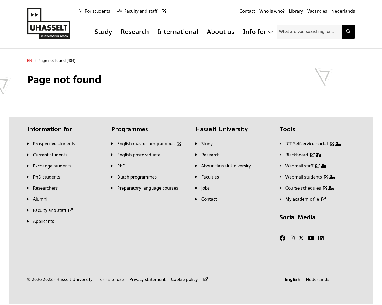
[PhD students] (43, 177)
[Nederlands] (343, 11)
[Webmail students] (307, 177)
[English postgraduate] (135, 155)
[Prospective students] (51, 143)
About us (220, 31)
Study (103, 31)
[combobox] (309, 32)
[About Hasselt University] (223, 166)
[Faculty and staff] (146, 11)
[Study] (204, 143)
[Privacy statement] (147, 279)
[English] (292, 279)
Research (135, 31)
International (177, 31)
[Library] (296, 11)
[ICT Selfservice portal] (310, 143)
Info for (258, 31)
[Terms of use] (111, 279)
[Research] (207, 155)
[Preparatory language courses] (144, 188)
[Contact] (247, 11)
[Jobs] (202, 188)
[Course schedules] (307, 188)
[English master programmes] (146, 143)
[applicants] (40, 221)
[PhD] (118, 166)
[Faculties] (207, 177)
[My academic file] (303, 199)
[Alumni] (37, 199)
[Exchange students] (49, 166)
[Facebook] (282, 238)
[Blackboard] (300, 155)
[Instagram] (292, 238)
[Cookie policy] (184, 279)
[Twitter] (301, 238)
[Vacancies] (317, 11)
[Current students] (47, 155)
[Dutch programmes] (134, 177)
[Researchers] (42, 188)
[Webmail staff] (303, 166)
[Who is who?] (272, 11)
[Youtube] (311, 238)
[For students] (98, 11)
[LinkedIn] (321, 238)
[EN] (29, 60)
